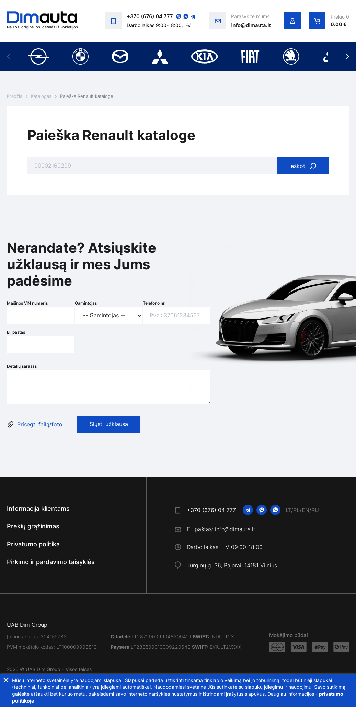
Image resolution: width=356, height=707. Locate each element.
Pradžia (14, 96)
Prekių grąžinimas (33, 526)
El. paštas (16, 332)
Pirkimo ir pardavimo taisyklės (51, 562)
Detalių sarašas (22, 366)
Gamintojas (86, 303)
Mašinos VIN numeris (27, 303)
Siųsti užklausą (109, 424)
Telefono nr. (154, 303)
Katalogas (41, 96)
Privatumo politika (33, 544)
